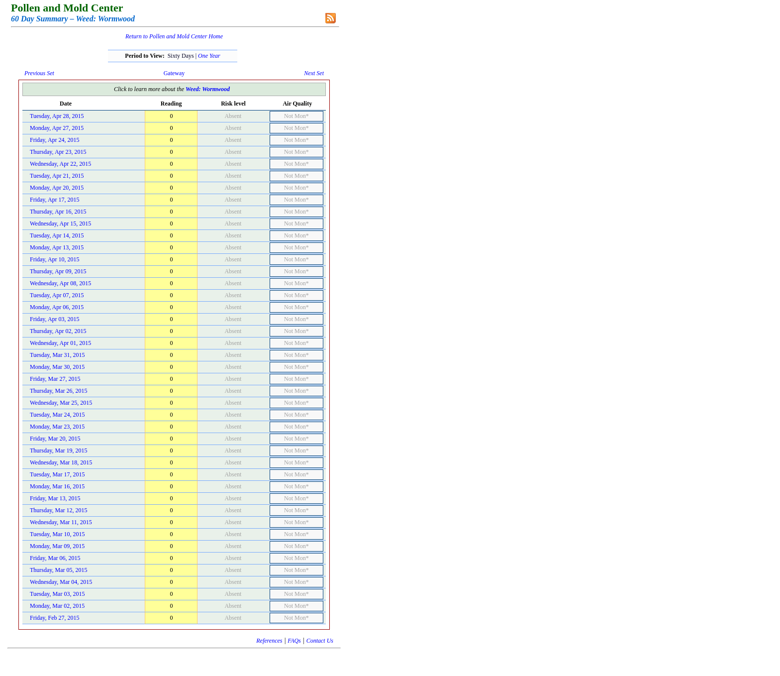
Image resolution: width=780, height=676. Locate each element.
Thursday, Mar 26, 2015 (59, 390)
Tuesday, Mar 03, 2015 (57, 593)
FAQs (294, 640)
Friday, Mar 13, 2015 (55, 498)
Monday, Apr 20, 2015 (57, 187)
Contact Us (319, 640)
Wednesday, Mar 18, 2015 (61, 462)
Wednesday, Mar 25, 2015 (61, 402)
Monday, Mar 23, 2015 (57, 426)
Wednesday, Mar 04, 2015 (61, 581)
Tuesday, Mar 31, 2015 (57, 354)
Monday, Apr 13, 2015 (57, 247)
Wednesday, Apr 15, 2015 (60, 223)
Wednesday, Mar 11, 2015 (61, 522)
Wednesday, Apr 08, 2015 (60, 283)
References (269, 640)
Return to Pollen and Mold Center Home (174, 36)
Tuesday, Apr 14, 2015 (57, 235)
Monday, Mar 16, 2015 (57, 486)
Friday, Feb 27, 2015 (55, 617)
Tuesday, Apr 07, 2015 (57, 295)
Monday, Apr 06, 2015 (57, 307)
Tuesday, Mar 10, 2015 (57, 534)
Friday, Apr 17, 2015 (55, 199)
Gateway (174, 73)
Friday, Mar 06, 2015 (55, 558)
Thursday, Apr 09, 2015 (58, 271)
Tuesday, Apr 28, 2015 (57, 116)
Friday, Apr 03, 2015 (55, 319)
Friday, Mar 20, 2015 (55, 438)
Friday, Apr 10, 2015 (55, 259)
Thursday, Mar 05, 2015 (59, 569)
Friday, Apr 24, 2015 (55, 139)
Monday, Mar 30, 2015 (57, 366)
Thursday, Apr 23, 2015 (58, 151)
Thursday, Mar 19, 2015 (59, 450)
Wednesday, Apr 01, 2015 (60, 342)
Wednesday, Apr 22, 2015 (60, 163)
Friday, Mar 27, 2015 (55, 378)
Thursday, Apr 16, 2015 (58, 211)
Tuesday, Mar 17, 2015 (57, 474)
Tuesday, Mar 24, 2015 (57, 414)
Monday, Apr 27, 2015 (57, 127)
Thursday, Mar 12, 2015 (59, 510)
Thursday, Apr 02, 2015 (58, 331)
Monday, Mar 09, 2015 (57, 546)
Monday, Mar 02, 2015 (57, 605)
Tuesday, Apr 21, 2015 (57, 175)
